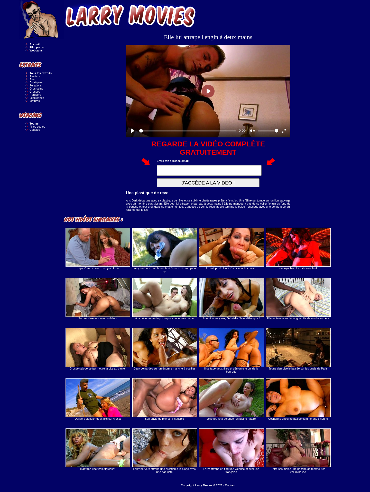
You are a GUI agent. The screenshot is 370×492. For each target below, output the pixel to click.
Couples (35, 129)
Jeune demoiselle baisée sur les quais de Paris (298, 349)
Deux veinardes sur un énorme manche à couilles (164, 349)
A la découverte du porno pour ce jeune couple (164, 299)
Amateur (35, 76)
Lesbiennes (37, 97)
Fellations (36, 85)
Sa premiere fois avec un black (98, 299)
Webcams (36, 50)
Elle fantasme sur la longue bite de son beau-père (298, 299)
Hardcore (35, 94)
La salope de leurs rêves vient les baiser (231, 249)
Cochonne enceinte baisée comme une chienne (298, 399)
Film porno (37, 47)
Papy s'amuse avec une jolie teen (98, 249)
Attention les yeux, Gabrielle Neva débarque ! (231, 299)
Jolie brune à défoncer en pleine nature (231, 399)
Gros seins (36, 88)
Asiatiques (36, 82)
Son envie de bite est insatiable (164, 399)
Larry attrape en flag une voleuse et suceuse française (231, 450)
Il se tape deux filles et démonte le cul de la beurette (231, 350)
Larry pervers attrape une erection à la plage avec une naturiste (164, 450)
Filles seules (37, 126)
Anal (32, 79)
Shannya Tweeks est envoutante (298, 249)
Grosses (35, 91)
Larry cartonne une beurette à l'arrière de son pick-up (164, 250)
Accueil (35, 44)
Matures (35, 100)
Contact (230, 485)
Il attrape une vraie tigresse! (98, 449)
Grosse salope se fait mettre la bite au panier (98, 349)
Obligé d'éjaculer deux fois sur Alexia (98, 399)
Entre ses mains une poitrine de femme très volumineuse (298, 450)
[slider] (187, 130)
